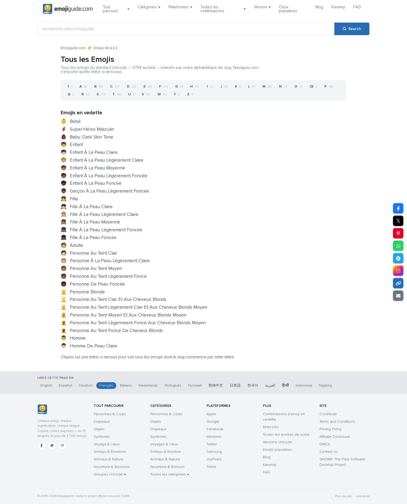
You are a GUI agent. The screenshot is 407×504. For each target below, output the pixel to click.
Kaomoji (338, 7)
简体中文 (215, 385)
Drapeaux (102, 421)
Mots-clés (271, 427)
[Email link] (398, 295)
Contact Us (329, 451)
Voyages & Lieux (164, 444)
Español (65, 385)
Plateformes (180, 7)
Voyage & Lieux (107, 444)
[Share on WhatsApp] (398, 246)
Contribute (328, 414)
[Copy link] (398, 283)
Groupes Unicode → (110, 474)
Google (213, 421)
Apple (211, 414)
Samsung (214, 451)
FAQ (357, 7)
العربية (270, 385)
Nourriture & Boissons (112, 467)
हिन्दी (285, 385)
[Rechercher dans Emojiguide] (186, 29)
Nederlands (148, 385)
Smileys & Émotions (110, 451)
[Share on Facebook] (398, 208)
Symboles (102, 436)
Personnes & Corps (110, 414)
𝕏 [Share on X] (398, 221)
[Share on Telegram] (398, 258)
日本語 (235, 385)
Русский (195, 385)
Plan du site (343, 496)
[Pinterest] (62, 445)
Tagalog (325, 385)
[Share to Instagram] (398, 271)
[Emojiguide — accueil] (42, 409)
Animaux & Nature (108, 459)
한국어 (252, 385)
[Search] (351, 29)
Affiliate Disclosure (335, 436)
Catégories (149, 7)
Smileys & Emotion (165, 451)
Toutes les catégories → (169, 474)
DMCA (325, 444)
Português (173, 385)
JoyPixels (214, 459)
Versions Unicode (277, 442)
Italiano (126, 385)
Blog (319, 7)
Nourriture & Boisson (167, 467)
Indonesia (304, 385)
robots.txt (363, 496)
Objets (99, 429)
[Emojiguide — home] (68, 9)
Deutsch (86, 385)
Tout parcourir (116, 9)
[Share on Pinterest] (398, 233)
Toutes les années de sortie (286, 434)
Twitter (212, 444)
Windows (214, 436)
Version (262, 7)
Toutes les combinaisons (223, 9)
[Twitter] (52, 445)
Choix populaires (288, 9)
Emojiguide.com (73, 48)
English (46, 385)
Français (106, 385)
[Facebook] (41, 445)
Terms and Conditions (337, 421)
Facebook (215, 429)
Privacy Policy (331, 429)
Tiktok (211, 467)
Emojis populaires (277, 449)
